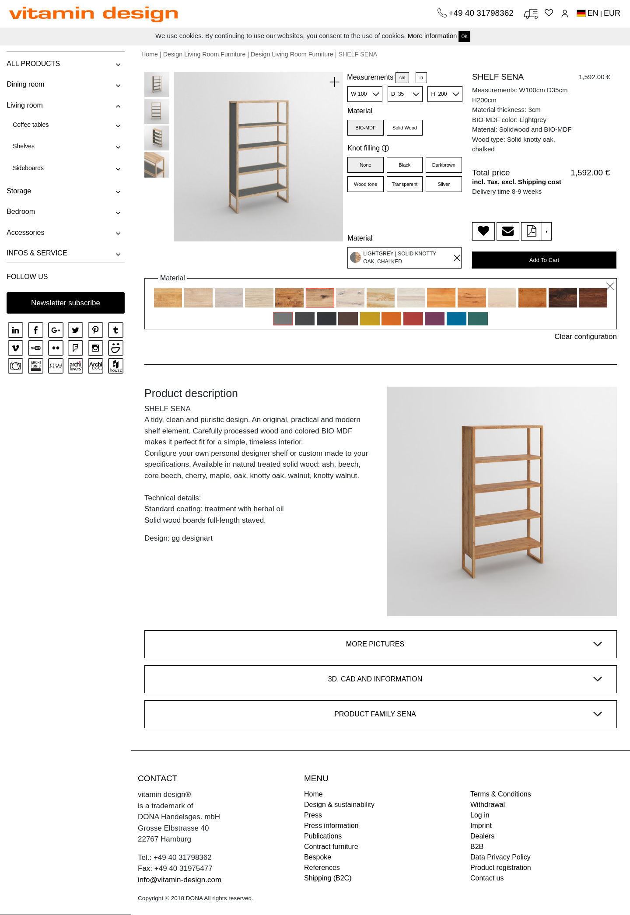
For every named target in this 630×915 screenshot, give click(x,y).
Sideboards (28, 167)
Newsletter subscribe (65, 303)
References (322, 867)
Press (313, 815)
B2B (476, 846)
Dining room (25, 84)
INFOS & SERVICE (37, 253)
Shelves (24, 146)
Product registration (500, 867)
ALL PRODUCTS (33, 63)
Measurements (370, 77)
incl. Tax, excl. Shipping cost (516, 181)
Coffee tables (31, 124)
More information (432, 35)
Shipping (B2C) (328, 878)
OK (464, 36)
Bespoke (317, 857)
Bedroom (21, 211)
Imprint (481, 825)
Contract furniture (331, 846)
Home (149, 54)
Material (359, 111)
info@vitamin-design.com (179, 880)
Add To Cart (544, 260)
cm (402, 77)
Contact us (487, 878)
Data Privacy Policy (500, 857)
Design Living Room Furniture (204, 54)
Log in (480, 815)
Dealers (482, 836)
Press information (331, 825)
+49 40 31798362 (482, 12)
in (421, 77)
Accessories (25, 232)
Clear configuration (585, 336)
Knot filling (368, 148)
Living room (25, 105)
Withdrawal (487, 804)
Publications (323, 836)
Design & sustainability (339, 804)
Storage (19, 191)
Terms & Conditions (500, 794)
